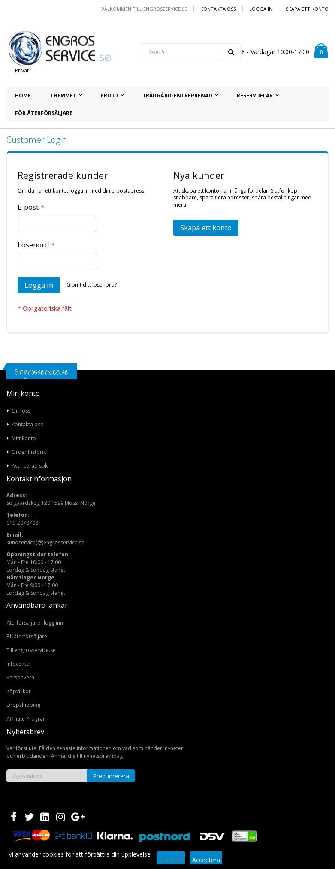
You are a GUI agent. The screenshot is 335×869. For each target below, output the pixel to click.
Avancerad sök (30, 465)
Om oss (21, 410)
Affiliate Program (27, 718)
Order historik (29, 452)
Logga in (260, 9)
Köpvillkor (18, 691)
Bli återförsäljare (26, 636)
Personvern (20, 677)
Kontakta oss (218, 9)
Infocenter (18, 663)
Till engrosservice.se (31, 650)
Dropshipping (23, 705)
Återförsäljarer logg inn (34, 622)
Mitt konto (24, 438)
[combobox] (189, 51)
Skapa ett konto (307, 9)
